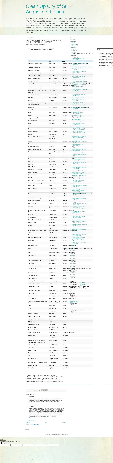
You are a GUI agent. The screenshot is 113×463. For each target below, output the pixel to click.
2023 (72, 250)
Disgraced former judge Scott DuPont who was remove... (79, 176)
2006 (72, 277)
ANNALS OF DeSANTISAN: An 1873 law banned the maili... (79, 186)
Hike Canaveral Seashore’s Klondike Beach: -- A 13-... (79, 105)
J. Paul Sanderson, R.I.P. (76, 119)
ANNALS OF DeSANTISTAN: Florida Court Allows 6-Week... (79, 235)
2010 (72, 271)
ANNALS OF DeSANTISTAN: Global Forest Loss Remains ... (79, 220)
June (73, 53)
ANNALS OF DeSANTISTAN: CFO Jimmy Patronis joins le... (78, 238)
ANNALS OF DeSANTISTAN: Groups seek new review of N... (79, 67)
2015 (72, 263)
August (73, 50)
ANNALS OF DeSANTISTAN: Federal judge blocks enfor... (79, 150)
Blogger (66, 434)
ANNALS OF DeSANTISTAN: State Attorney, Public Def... (78, 124)
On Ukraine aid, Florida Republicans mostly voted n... (78, 61)
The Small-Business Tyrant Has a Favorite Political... (78, 100)
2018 (72, 258)
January (74, 248)
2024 (72, 42)
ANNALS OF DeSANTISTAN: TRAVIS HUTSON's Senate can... (79, 121)
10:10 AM (30, 417)
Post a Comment (30, 420)
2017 (72, 260)
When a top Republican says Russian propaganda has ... (79, 202)
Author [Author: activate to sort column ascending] (49, 61)
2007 (72, 276)
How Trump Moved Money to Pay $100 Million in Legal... (79, 204)
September (74, 49)
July (73, 52)
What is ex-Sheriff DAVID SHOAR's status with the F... (78, 145)
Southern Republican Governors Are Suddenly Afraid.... (78, 117)
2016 (72, 261)
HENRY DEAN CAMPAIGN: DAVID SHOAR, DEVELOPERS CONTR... (79, 129)
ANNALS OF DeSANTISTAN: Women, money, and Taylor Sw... (79, 222)
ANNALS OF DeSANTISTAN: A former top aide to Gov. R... (79, 227)
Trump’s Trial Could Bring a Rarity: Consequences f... (78, 59)
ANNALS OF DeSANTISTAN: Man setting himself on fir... (78, 87)
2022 (72, 252)
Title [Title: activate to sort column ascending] (29, 61)
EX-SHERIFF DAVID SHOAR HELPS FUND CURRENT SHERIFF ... (79, 137)
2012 (72, 268)
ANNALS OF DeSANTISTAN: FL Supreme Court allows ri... (78, 191)
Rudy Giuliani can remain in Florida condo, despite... (78, 212)
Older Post (64, 422)
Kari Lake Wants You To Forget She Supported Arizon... (78, 152)
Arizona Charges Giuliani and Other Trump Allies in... (78, 77)
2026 (72, 39)
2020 (72, 255)
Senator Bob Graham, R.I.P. (77, 115)
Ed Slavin (83, 282)
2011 (72, 269)
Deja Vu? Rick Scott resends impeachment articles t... (77, 113)
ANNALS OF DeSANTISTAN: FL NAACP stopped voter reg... (79, 189)
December (74, 44)
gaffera (58, 434)
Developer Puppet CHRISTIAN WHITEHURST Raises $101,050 (78, 132)
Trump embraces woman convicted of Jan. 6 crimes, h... (79, 207)
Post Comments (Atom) (35, 424)
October (74, 47)
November (74, 45)
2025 (72, 41)
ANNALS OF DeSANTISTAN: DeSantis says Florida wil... (79, 72)
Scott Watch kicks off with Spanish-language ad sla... (78, 160)
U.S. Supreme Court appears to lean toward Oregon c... (78, 98)
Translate (73, 312)
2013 (72, 266)
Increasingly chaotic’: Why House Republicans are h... (78, 178)
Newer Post (28, 422)
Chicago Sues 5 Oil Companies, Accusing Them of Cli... (78, 181)
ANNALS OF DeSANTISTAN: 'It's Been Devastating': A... (79, 168)
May (73, 55)
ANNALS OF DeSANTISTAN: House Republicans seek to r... (79, 217)
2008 (72, 274)
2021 (72, 253)
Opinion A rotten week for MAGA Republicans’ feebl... (78, 110)
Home (46, 422)
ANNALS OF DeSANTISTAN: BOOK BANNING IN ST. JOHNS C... (78, 173)
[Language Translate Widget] (77, 310)
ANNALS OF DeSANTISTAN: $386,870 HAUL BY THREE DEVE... (79, 127)
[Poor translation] (5, 443)
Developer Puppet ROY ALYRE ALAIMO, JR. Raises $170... (79, 134)
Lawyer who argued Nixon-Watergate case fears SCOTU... (79, 80)
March (73, 245)
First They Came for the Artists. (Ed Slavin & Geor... (78, 103)
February (74, 246)
